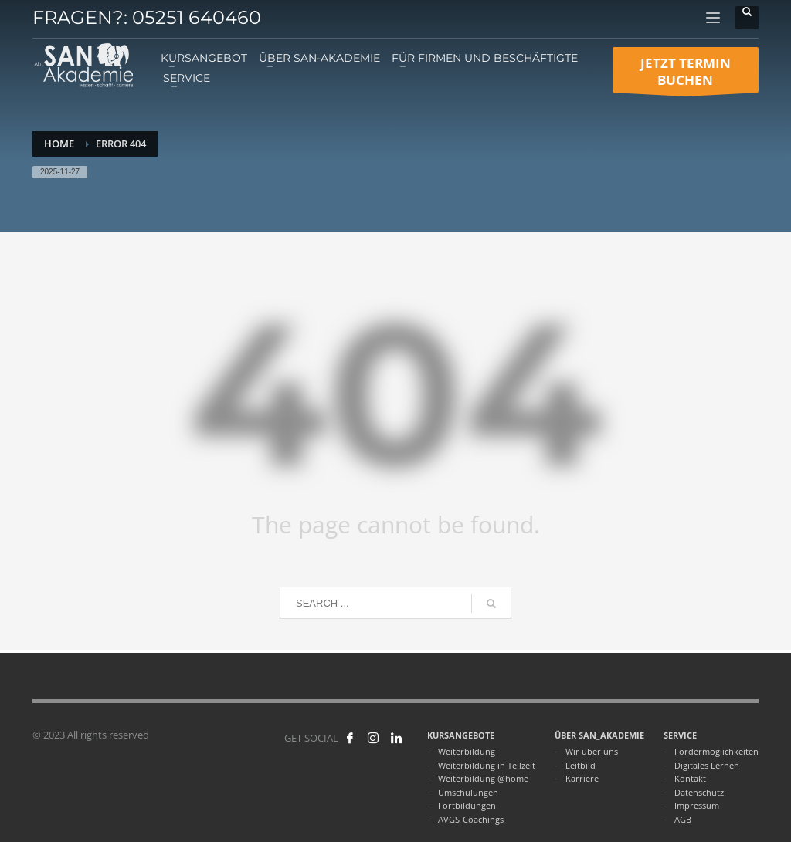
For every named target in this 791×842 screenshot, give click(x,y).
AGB (682, 819)
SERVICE (680, 735)
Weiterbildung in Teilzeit (486, 765)
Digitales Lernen (706, 765)
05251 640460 (196, 17)
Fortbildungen (467, 805)
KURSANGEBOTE (460, 735)
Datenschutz (699, 792)
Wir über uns (591, 751)
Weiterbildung (466, 751)
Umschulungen (468, 792)
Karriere (582, 778)
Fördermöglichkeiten (716, 751)
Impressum (696, 805)
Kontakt (690, 778)
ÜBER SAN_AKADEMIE (599, 735)
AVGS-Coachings (471, 819)
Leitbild (580, 765)
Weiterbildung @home (483, 778)
